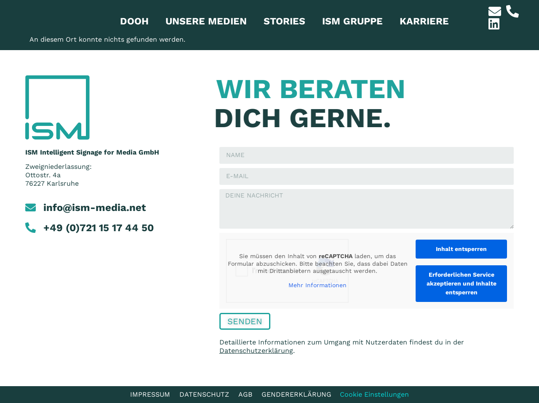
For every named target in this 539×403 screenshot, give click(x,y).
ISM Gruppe (352, 21)
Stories (284, 21)
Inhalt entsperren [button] (461, 249)
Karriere (424, 21)
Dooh (134, 21)
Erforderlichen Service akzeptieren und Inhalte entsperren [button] (461, 283)
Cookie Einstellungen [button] (374, 394)
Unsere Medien (206, 21)
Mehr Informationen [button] (317, 284)
